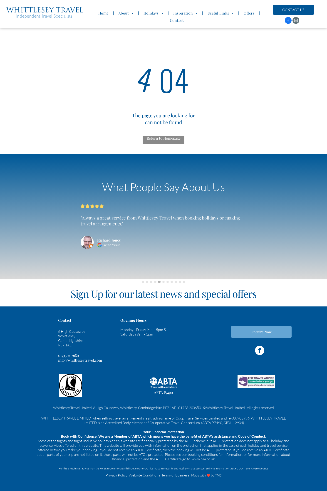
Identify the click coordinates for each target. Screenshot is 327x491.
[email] (295, 21)
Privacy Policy (116, 475)
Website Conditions (144, 475)
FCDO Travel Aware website (251, 468)
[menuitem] (104, 13)
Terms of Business (175, 475)
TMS (218, 475)
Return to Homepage (164, 138)
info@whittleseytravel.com (80, 360)
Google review (108, 245)
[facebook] (288, 21)
